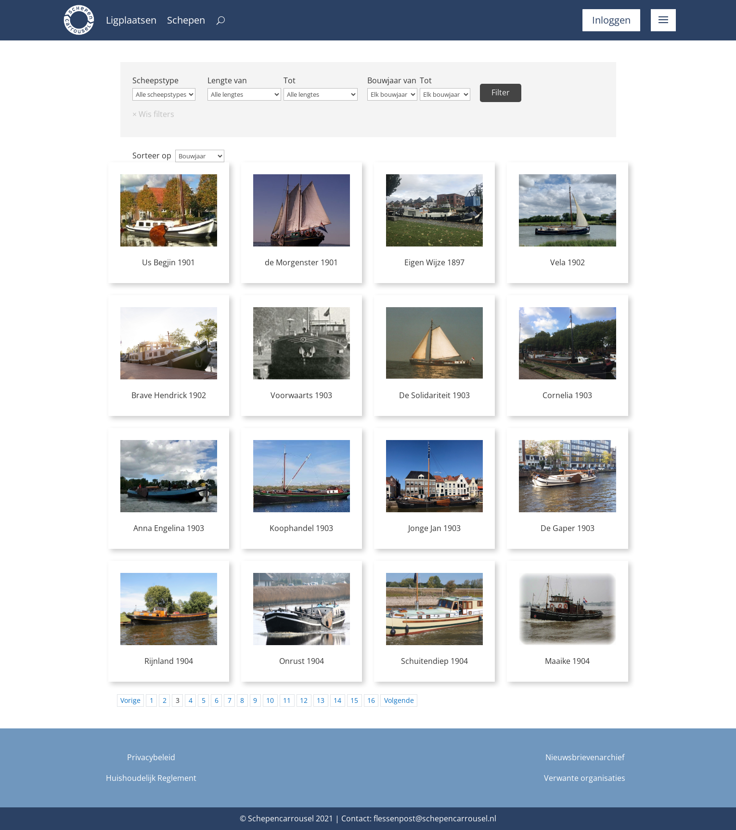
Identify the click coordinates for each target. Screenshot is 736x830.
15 (354, 700)
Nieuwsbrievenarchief (584, 757)
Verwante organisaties (584, 778)
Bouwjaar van (391, 80)
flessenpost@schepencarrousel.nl (435, 818)
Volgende (399, 700)
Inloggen (611, 19)
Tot (290, 80)
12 (304, 700)
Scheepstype (155, 80)
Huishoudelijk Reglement (151, 778)
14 (337, 700)
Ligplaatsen (131, 21)
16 (371, 700)
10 (270, 700)
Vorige (130, 700)
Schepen (186, 21)
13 (320, 700)
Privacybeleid (151, 757)
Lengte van (227, 80)
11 (287, 700)
